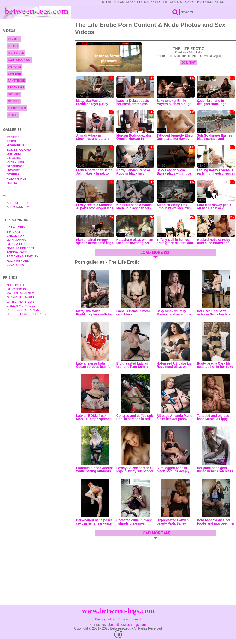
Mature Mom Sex (20, 293)
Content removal (129, 619)
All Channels (18, 207)
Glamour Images (20, 297)
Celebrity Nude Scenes (26, 314)
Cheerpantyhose (21, 305)
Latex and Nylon (20, 301)
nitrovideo (16, 285)
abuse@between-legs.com (126, 625)
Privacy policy (105, 619)
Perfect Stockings (23, 310)
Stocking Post (19, 289)
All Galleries (18, 203)
